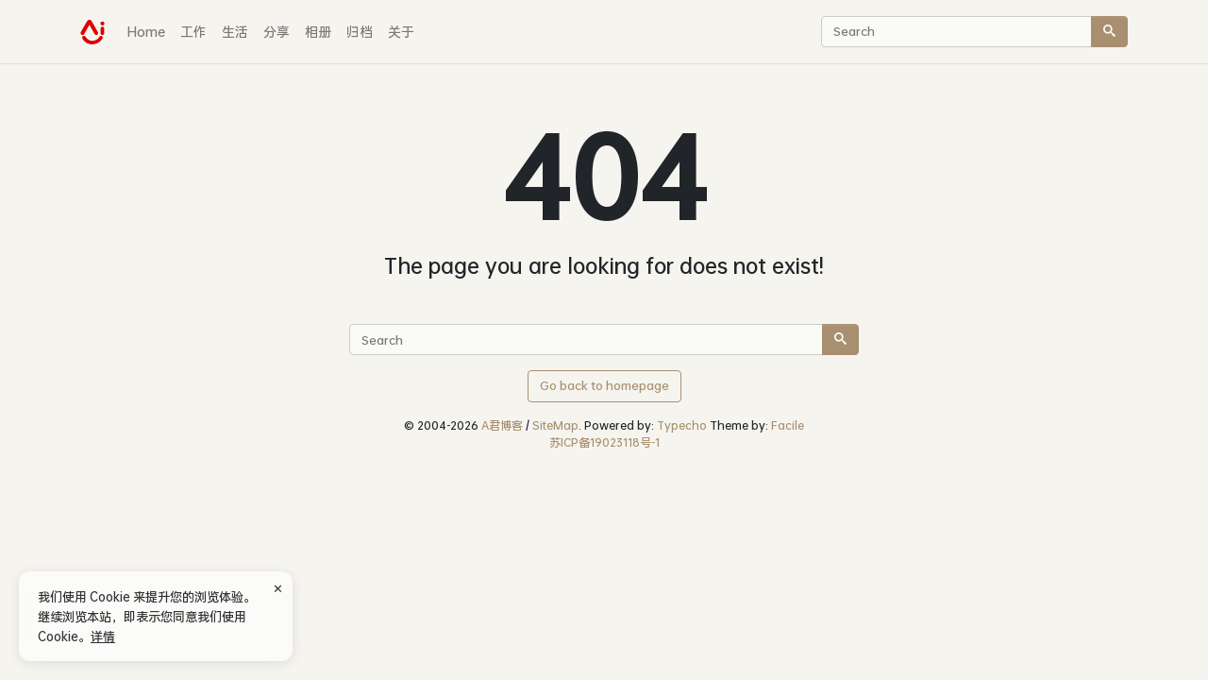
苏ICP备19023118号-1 (604, 442)
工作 (193, 32)
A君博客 (502, 425)
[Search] (1109, 32)
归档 (359, 32)
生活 (235, 32)
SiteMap (555, 425)
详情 (103, 636)
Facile (787, 425)
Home (146, 32)
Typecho (682, 425)
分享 (276, 32)
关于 (401, 32)
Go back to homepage (604, 385)
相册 (318, 32)
